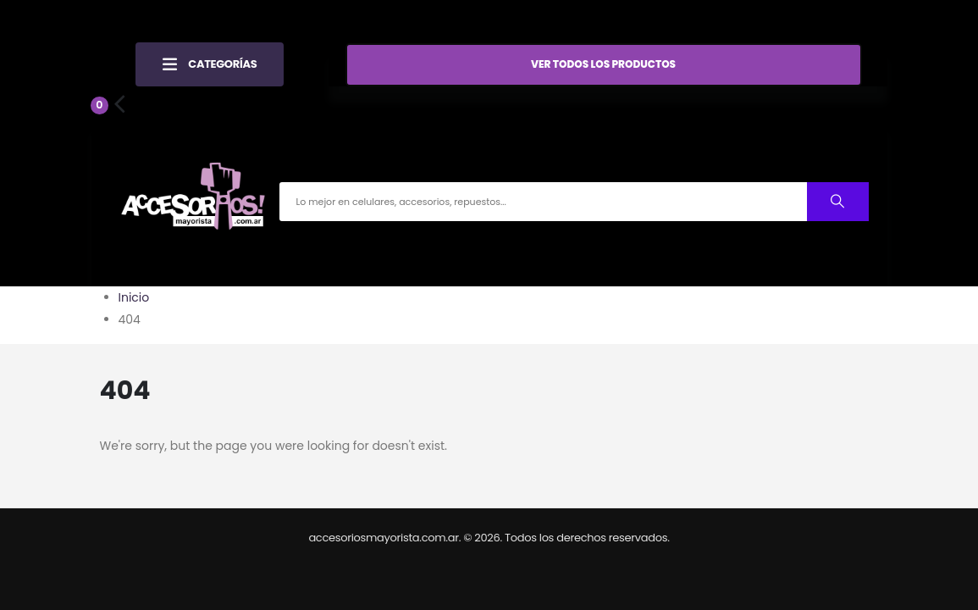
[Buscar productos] (838, 200)
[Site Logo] (193, 201)
